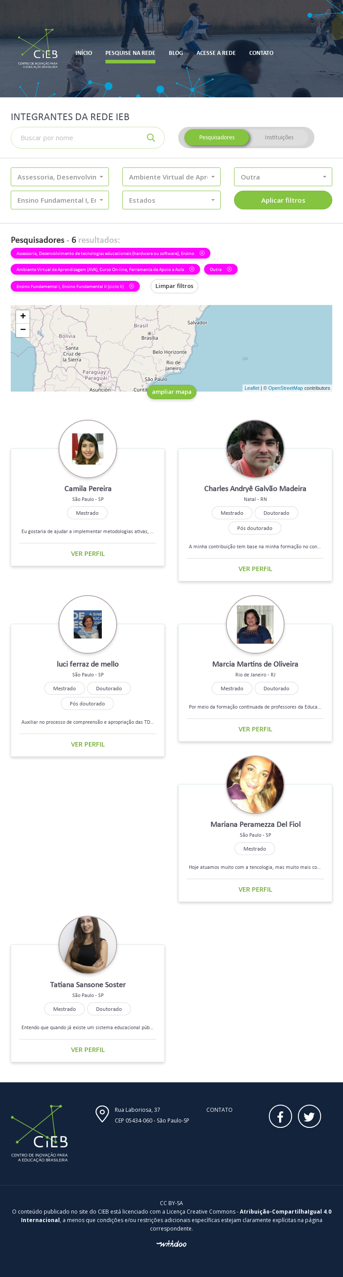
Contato (219, 1110)
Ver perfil (88, 553)
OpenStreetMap (285, 388)
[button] (60, 176)
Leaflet (252, 388)
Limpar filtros (174, 286)
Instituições (279, 137)
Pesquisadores (216, 137)
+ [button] (23, 317)
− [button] (23, 330)
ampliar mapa (172, 392)
